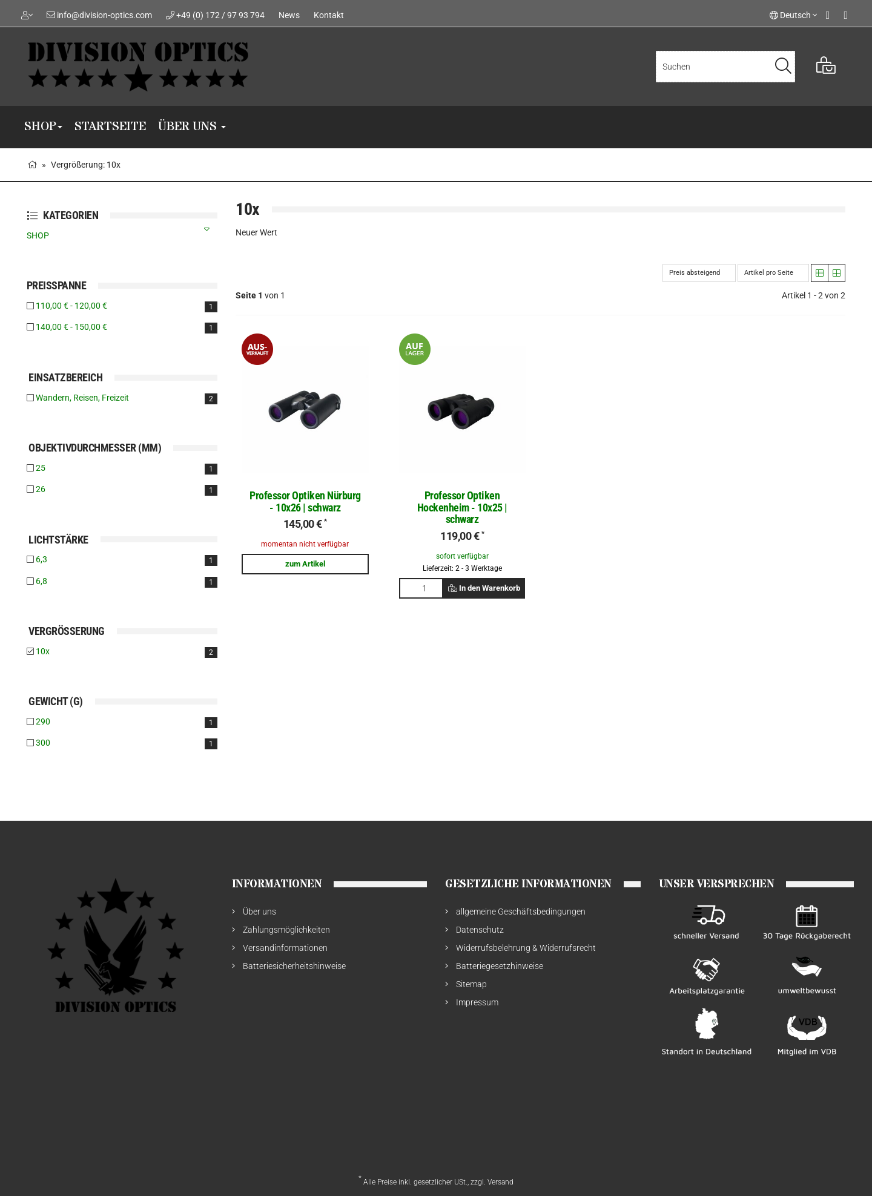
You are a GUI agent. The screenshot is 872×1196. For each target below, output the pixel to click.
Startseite (110, 127)
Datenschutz (480, 930)
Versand (500, 1182)
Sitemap (471, 984)
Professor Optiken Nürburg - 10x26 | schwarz (305, 501)
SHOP (43, 127)
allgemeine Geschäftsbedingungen (521, 911)
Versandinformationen (285, 948)
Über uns (192, 127)
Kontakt (329, 15)
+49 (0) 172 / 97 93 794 (220, 15)
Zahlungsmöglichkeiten (286, 930)
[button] (819, 273)
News (289, 15)
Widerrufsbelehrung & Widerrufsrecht (526, 948)
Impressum (477, 1002)
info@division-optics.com (104, 15)
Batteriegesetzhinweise (499, 966)
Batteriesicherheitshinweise (294, 966)
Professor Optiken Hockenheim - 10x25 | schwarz (462, 507)
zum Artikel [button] (305, 563)
